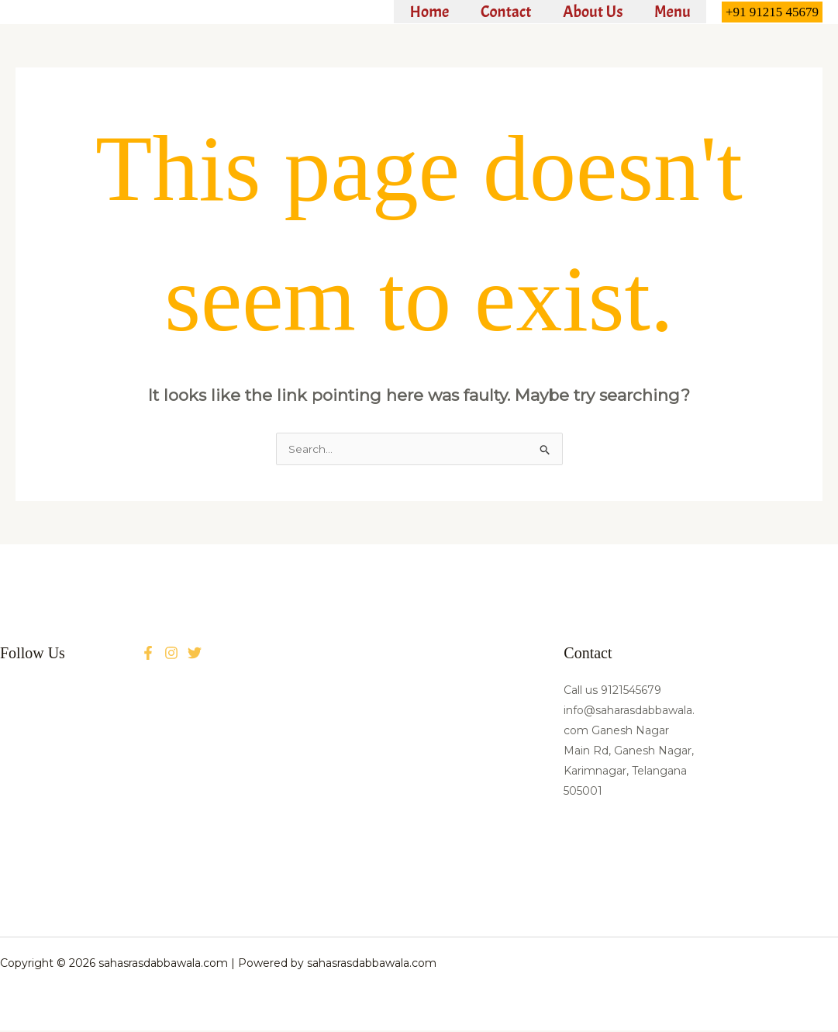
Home (425, 12)
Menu (672, 12)
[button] (772, 12)
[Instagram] (195, 654)
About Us (591, 12)
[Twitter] (171, 654)
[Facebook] (148, 654)
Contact (503, 12)
